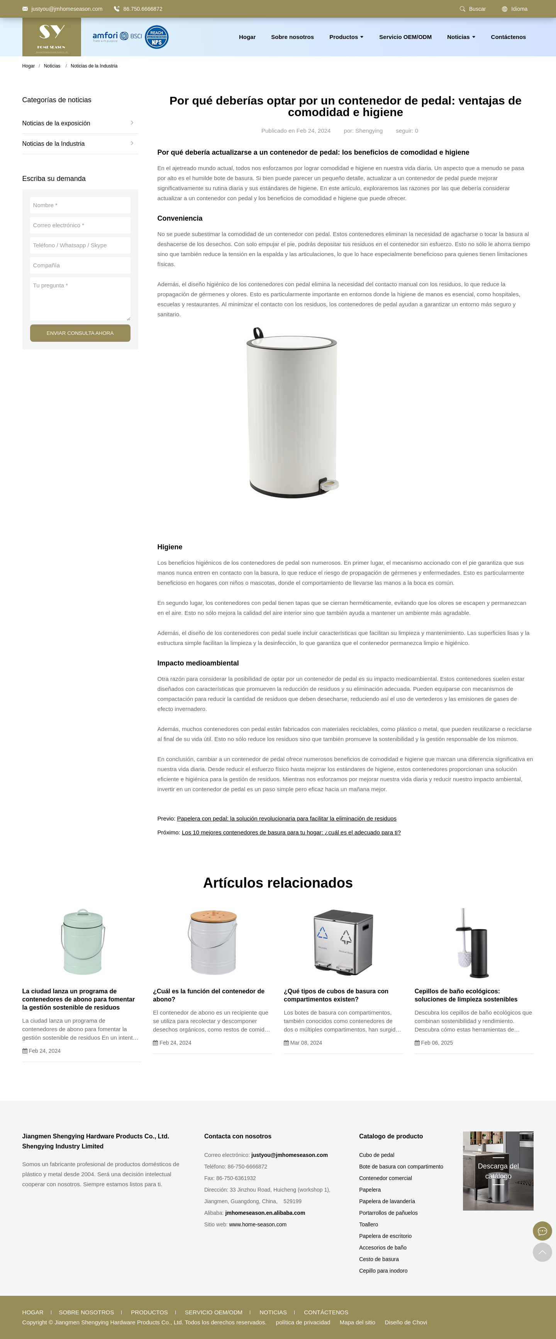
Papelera (370, 1190)
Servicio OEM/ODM (405, 37)
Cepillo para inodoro (383, 1271)
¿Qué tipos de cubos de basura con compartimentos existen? (336, 995)
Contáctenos (508, 37)
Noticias (461, 37)
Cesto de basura (379, 1259)
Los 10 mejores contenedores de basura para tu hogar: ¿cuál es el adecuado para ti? (291, 832)
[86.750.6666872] (116, 9)
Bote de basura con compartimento (401, 1166)
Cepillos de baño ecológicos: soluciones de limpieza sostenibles (466, 995)
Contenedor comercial (385, 1178)
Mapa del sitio (358, 1322)
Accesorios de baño (383, 1247)
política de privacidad (303, 1322)
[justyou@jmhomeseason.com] (62, 9)
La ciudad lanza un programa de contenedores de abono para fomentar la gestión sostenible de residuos (78, 999)
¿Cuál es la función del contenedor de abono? (208, 995)
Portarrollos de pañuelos (388, 1213)
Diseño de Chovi (406, 1322)
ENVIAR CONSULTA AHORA (80, 333)
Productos (346, 37)
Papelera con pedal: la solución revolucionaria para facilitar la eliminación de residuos (287, 818)
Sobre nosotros (292, 37)
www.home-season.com (257, 1224)
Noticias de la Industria (94, 66)
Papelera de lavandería (387, 1201)
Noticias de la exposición (56, 123)
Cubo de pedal (376, 1155)
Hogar (247, 37)
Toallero (368, 1224)
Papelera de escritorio (385, 1236)
